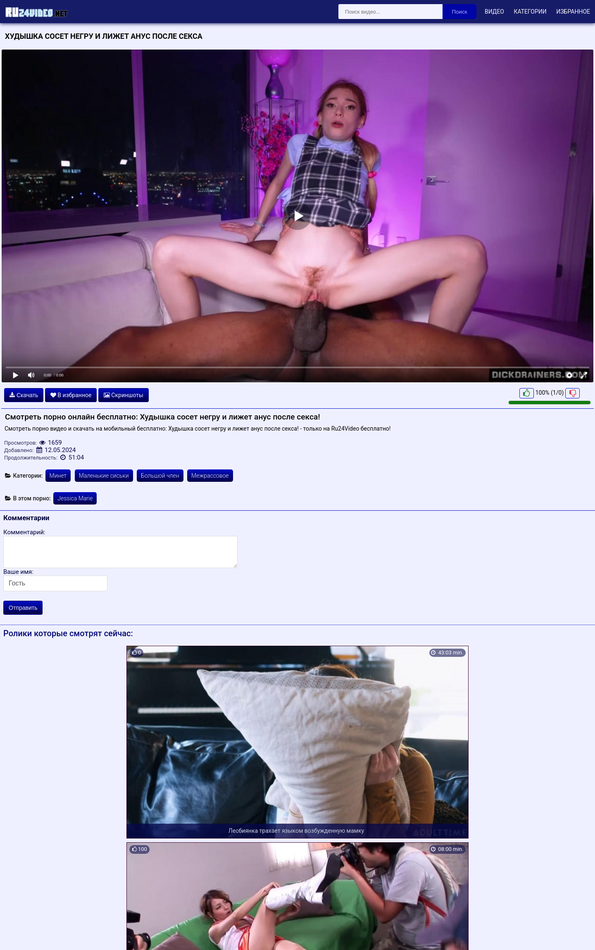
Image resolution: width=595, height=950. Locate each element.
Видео (494, 11)
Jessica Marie (75, 498)
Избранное (573, 11)
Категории (530, 11)
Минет (58, 475)
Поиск (459, 12)
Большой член (160, 475)
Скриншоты (123, 395)
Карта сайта (18, 934)
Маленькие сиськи (104, 475)
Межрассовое (210, 475)
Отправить (23, 607)
